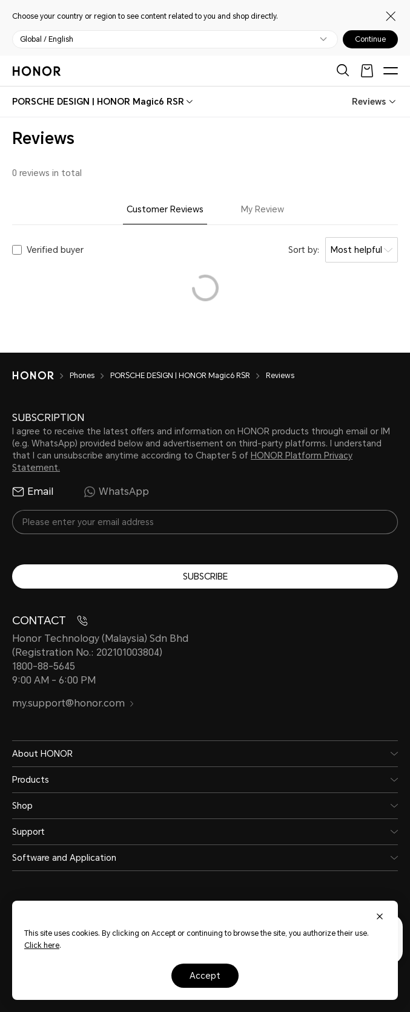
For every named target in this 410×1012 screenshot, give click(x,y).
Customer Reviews (165, 209)
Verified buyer (55, 250)
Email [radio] (32, 492)
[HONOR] (41, 375)
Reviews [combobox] (369, 101)
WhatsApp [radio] (116, 492)
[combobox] (98, 101)
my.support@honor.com (73, 703)
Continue (370, 39)
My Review (262, 209)
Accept (205, 976)
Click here (41, 945)
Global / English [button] (46, 39)
